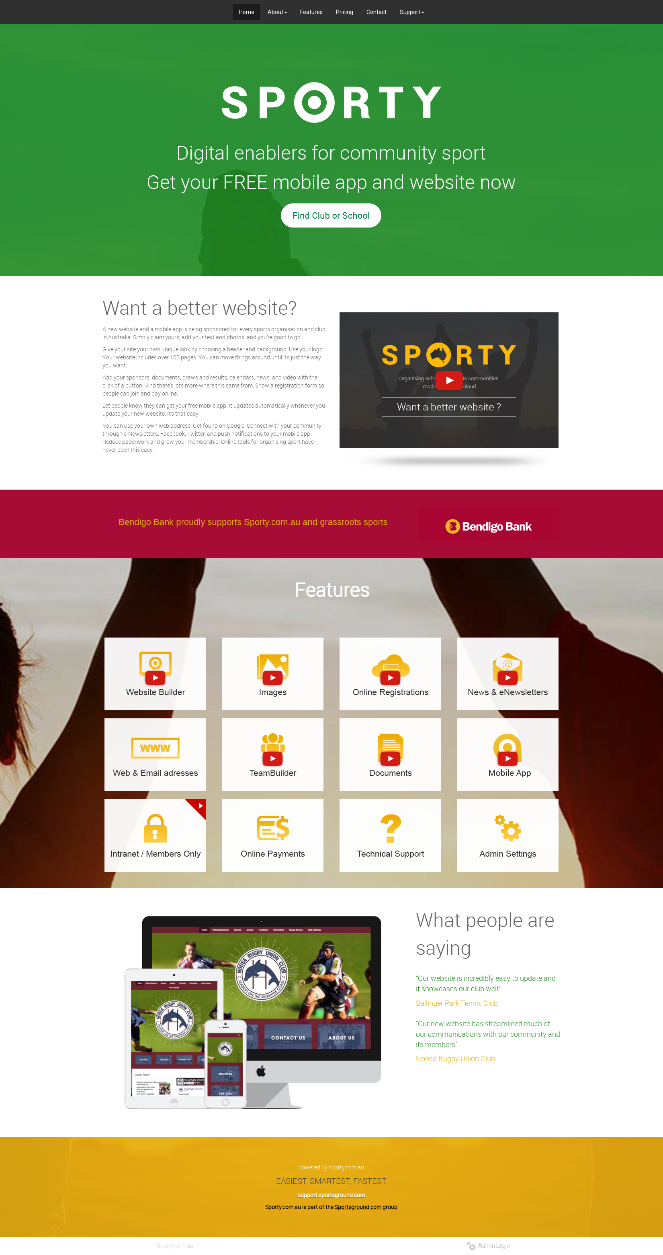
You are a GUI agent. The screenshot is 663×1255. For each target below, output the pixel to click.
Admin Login (488, 1246)
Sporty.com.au (175, 1246)
